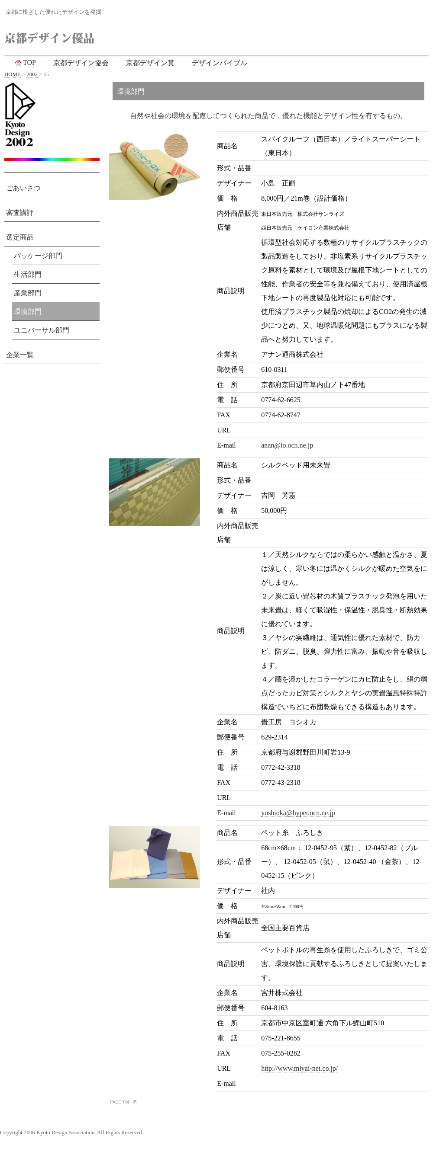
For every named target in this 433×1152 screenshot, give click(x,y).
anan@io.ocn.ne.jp (287, 445)
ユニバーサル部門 (41, 330)
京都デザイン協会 (81, 63)
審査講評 (20, 212)
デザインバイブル (219, 63)
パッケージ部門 (38, 255)
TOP (24, 63)
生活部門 (28, 274)
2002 (32, 74)
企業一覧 (20, 354)
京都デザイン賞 (150, 63)
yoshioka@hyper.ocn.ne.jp (298, 812)
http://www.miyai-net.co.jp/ (299, 1068)
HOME (12, 74)
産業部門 (28, 293)
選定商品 (20, 237)
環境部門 (28, 311)
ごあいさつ (23, 188)
